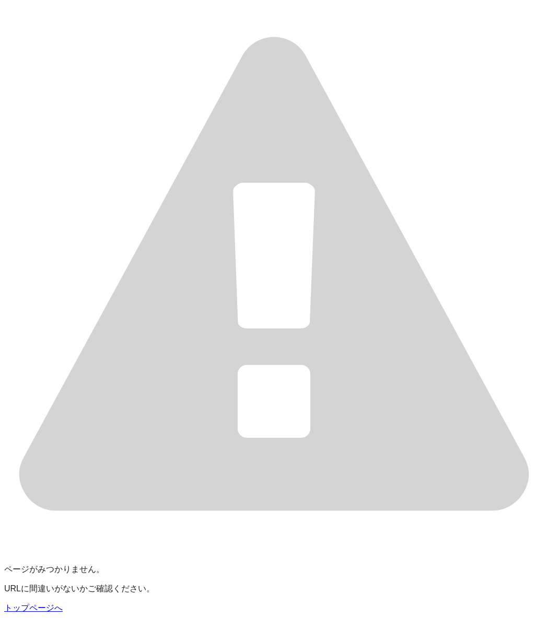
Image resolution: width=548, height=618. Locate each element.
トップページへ (33, 607)
